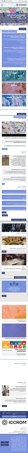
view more (4, 148)
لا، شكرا (4, 444)
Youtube (4, 1)
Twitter (8, 1)
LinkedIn (6, 1)
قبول (5, 442)
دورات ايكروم (5, 31)
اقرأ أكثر (24, 21)
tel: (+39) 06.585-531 (13, 432)
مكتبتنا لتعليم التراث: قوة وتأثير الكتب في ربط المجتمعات (15, 137)
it (20, 1)
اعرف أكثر (4, 251)
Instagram (9, 1)
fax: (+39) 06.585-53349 (22, 432)
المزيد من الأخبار (13, 31)
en (26, 1)
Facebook (11, 1)
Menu (2, 5)
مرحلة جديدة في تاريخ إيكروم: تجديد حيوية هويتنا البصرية (15, 145)
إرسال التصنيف (4, 215)
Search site (1, 0)
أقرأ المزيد (23, 42)
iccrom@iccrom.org (22, 433)
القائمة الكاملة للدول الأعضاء (20, 116)
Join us (14, 416)
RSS (2, 1)
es (22, 1)
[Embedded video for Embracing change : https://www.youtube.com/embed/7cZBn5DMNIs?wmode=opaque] (14, 373)
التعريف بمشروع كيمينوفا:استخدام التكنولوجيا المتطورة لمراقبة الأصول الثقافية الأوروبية (15, 142)
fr (24, 1)
